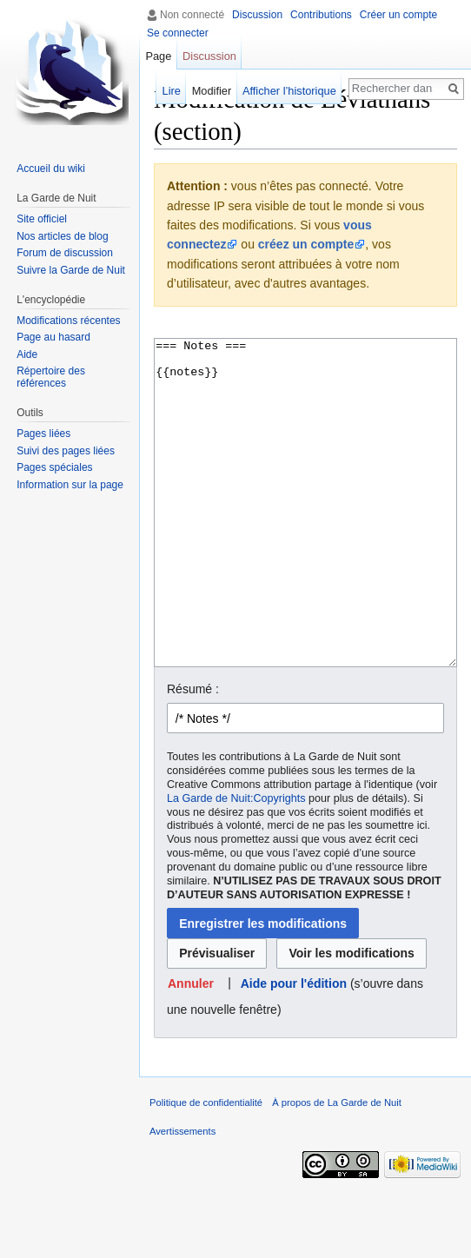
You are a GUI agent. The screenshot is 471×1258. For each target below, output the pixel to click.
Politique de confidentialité (205, 1167)
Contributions (321, 15)
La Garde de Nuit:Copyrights (236, 863)
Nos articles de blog (62, 236)
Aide (27, 354)
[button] (191, 1049)
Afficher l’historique (289, 90)
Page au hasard (53, 337)
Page (158, 56)
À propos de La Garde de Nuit (336, 1167)
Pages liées (43, 433)
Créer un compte (398, 15)
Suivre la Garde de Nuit (71, 270)
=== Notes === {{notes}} (305, 535)
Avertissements (182, 1196)
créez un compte (306, 244)
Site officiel (42, 219)
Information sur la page (70, 485)
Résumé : (193, 754)
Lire (172, 90)
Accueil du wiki (51, 168)
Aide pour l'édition (294, 1049)
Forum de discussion (65, 253)
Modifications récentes (68, 320)
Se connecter (178, 33)
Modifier (212, 90)
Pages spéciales (54, 467)
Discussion (257, 15)
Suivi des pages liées (66, 451)
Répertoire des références (51, 377)
